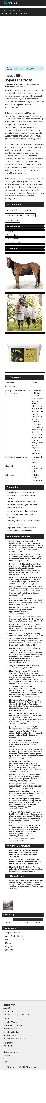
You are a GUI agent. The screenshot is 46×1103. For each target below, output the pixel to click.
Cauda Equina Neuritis (14, 936)
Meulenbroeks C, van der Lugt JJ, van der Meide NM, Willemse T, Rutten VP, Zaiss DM (25, 705)
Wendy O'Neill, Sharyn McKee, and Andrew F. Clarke (26, 830)
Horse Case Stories (11, 1028)
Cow (5, 1062)
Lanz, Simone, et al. (25, 601)
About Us (7, 1008)
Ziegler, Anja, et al (25, 569)
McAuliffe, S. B (26, 869)
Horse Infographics (11, 1035)
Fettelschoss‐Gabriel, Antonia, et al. (26, 557)
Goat (5, 1058)
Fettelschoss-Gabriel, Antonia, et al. (25, 580)
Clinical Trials (17, 876)
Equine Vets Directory (12, 1025)
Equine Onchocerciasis (14, 939)
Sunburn (9, 950)
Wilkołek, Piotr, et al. (26, 546)
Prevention (12, 487)
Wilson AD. (24, 743)
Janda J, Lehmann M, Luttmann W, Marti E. (26, 732)
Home (4, 10)
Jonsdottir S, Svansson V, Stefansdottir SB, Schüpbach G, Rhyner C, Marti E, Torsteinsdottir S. (25, 655)
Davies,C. (22, 840)
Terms (6, 1018)
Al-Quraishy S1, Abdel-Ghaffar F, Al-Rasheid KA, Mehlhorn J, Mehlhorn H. (26, 817)
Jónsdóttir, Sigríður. (22, 610)
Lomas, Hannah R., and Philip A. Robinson (26, 591)
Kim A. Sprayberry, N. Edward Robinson (23, 853)
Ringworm (9, 946)
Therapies (15, 377)
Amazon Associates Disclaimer (16, 1014)
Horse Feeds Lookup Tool (14, 1038)
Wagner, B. (24, 667)
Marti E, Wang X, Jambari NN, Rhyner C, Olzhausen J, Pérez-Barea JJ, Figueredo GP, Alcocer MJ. (26, 677)
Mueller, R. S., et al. (26, 634)
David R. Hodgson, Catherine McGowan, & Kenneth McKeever (25, 862)
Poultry (6, 1055)
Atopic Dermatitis (12, 932)
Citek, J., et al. (26, 619)
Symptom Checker (11, 1032)
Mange (8, 943)
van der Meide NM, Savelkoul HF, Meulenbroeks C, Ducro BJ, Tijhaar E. (25, 766)
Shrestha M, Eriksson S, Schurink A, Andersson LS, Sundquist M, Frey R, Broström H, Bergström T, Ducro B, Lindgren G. (26, 691)
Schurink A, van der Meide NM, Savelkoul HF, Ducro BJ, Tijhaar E (26, 754)
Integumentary (16, 10)
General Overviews (20, 845)
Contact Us (8, 1011)
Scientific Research (20, 536)
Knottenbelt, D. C (26, 627)
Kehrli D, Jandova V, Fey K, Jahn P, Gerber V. (26, 718)
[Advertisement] (21, 39)
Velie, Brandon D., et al (26, 642)
